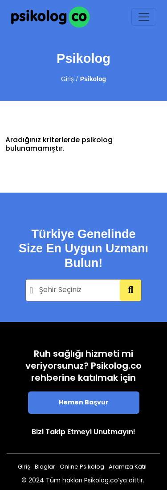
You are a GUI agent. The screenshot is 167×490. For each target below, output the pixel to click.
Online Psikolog (82, 467)
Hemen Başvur (84, 402)
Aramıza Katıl (128, 467)
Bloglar (45, 467)
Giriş (67, 78)
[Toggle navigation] (143, 17)
